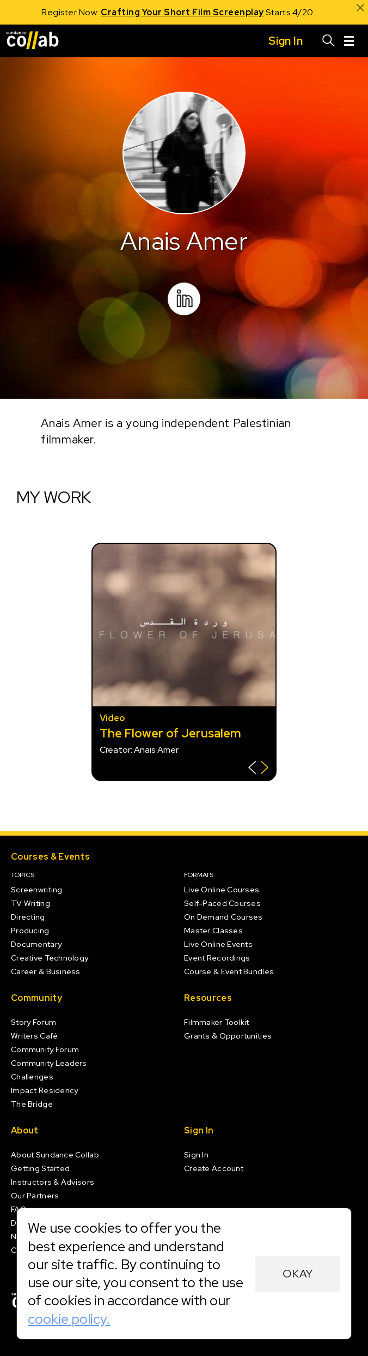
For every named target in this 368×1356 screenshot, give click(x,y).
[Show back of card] (258, 769)
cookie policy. (69, 1319)
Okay (298, 1274)
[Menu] (349, 41)
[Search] (328, 41)
